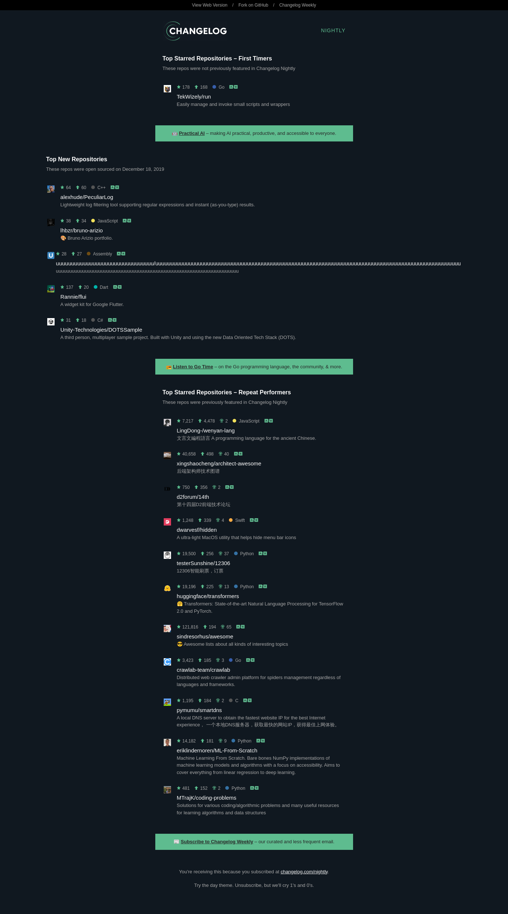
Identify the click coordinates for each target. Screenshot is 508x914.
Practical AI (192, 133)
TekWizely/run (194, 96)
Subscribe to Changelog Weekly (217, 841)
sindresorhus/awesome (205, 636)
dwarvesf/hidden (197, 530)
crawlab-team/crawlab (203, 670)
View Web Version (209, 5)
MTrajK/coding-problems (207, 798)
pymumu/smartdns (199, 710)
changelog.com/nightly (304, 871)
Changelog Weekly (297, 5)
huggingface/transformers (208, 596)
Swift (237, 520)
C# (97, 320)
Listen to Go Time (193, 366)
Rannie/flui (73, 297)
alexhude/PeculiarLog (86, 197)
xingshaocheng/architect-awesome (219, 463)
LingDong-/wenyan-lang (206, 430)
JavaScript (104, 221)
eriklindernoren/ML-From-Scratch (217, 750)
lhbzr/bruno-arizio (81, 230)
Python (244, 553)
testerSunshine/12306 (203, 563)
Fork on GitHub (253, 5)
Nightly (333, 30)
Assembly (99, 254)
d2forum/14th (193, 497)
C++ (98, 187)
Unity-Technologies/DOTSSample (101, 330)
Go (218, 87)
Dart (101, 287)
